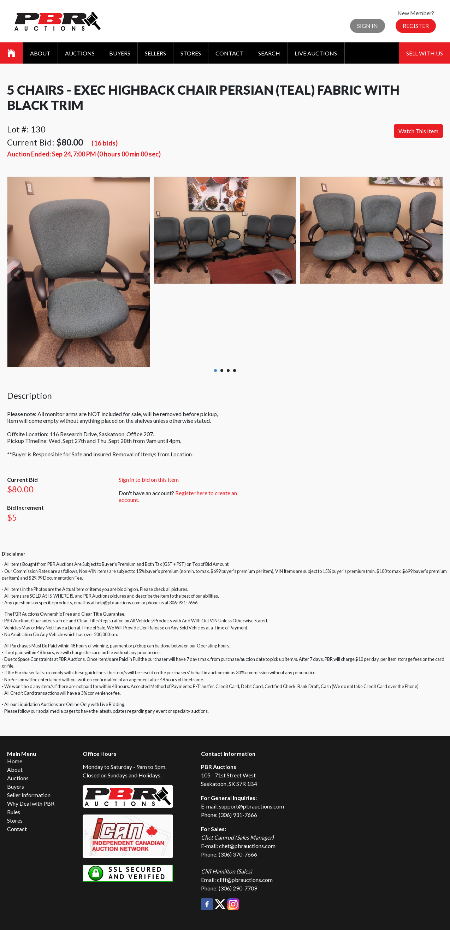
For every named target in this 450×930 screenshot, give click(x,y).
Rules (13, 811)
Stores (190, 53)
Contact (229, 53)
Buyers (119, 53)
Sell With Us (424, 53)
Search (269, 53)
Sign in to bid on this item (149, 479)
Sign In (367, 25)
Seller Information (29, 795)
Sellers (155, 53)
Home (14, 761)
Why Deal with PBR (30, 803)
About (40, 53)
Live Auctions (316, 53)
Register (416, 25)
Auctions (80, 53)
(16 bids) (104, 143)
